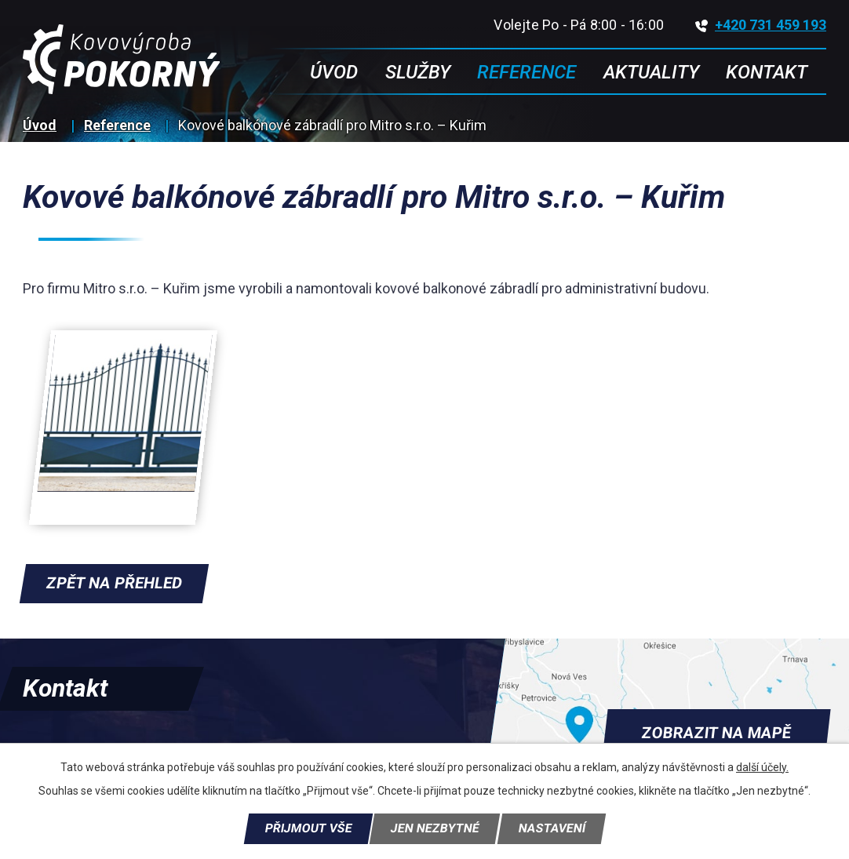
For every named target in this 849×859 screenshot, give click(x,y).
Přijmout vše (308, 828)
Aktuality (651, 72)
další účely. (762, 767)
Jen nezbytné (434, 828)
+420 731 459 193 (760, 24)
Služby (417, 72)
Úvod (39, 125)
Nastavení (551, 828)
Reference (117, 125)
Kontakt (766, 72)
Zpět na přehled (114, 582)
